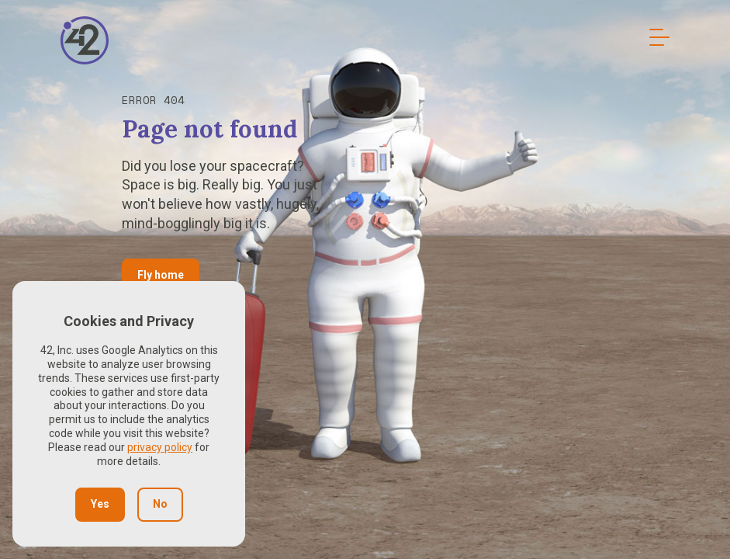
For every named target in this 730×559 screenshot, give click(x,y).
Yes (100, 504)
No (160, 504)
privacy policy (159, 447)
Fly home (160, 275)
